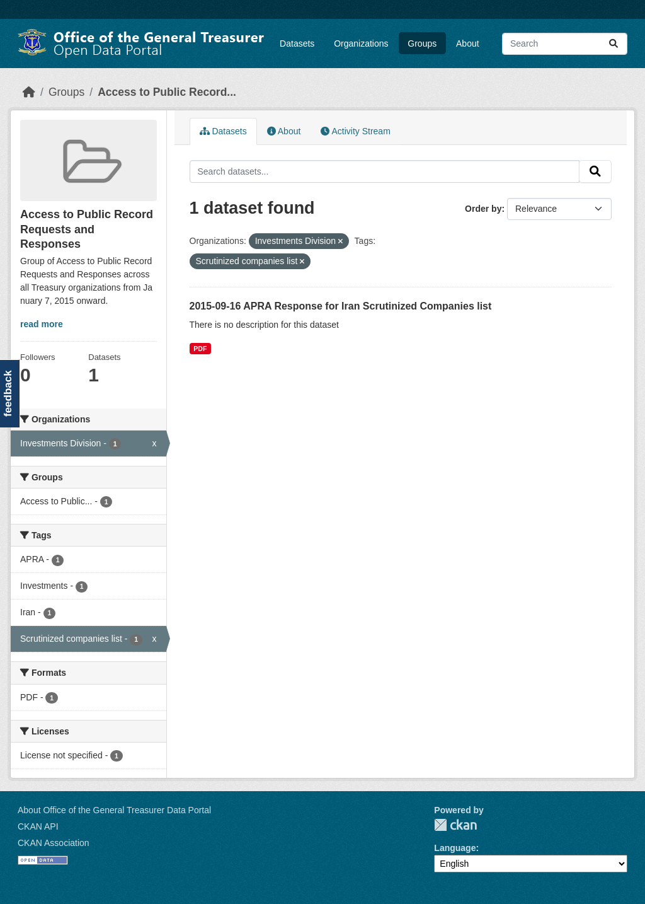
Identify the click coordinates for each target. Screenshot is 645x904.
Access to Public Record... (167, 92)
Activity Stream (355, 131)
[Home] (29, 92)
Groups (422, 43)
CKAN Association (53, 843)
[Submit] (613, 44)
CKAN (455, 825)
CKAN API (38, 826)
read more (41, 324)
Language (455, 848)
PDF (200, 348)
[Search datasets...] (564, 44)
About (467, 43)
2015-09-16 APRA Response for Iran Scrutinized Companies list (341, 306)
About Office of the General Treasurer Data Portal (114, 810)
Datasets (297, 43)
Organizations (361, 43)
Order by (483, 209)
